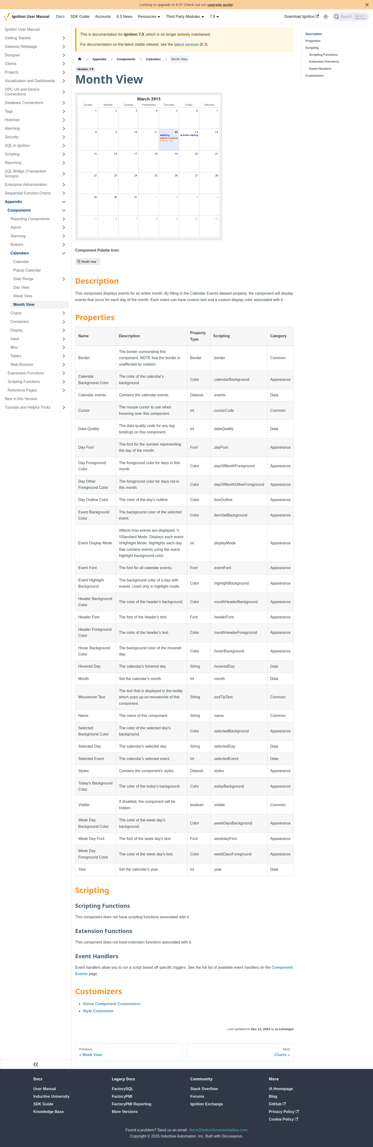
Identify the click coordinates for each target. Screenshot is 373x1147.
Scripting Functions (323, 54)
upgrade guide (219, 5)
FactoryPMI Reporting (131, 1104)
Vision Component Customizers (111, 1004)
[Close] (367, 4)
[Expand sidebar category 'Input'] (64, 339)
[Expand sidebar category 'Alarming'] (64, 128)
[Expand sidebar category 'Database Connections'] (64, 103)
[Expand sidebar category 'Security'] (64, 137)
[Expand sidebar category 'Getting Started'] (64, 38)
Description (313, 34)
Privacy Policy (284, 1112)
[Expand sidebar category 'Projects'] (64, 72)
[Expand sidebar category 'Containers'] (64, 322)
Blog (273, 1096)
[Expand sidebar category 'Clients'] (64, 64)
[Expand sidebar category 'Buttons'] (64, 244)
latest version (186, 44)
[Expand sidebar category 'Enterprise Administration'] (64, 185)
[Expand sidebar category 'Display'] (64, 330)
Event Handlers (320, 68)
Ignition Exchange (206, 1104)
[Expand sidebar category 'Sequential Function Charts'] (64, 193)
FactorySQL (122, 1089)
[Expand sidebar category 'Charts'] (64, 313)
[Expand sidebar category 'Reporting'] (64, 163)
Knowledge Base (48, 1112)
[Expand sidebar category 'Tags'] (64, 111)
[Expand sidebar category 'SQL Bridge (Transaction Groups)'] (64, 174)
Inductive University (51, 1096)
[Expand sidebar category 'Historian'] (64, 120)
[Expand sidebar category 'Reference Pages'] (64, 390)
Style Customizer (98, 1011)
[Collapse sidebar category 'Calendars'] (64, 253)
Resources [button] (147, 17)
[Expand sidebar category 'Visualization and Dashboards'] (64, 81)
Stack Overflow (204, 1089)
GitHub (277, 1104)
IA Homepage (281, 1089)
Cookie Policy (283, 1119)
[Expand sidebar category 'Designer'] (64, 55)
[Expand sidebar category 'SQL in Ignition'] (64, 145)
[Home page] (79, 59)
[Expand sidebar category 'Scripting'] (64, 154)
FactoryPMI (122, 1096)
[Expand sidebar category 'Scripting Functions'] (64, 382)
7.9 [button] (212, 17)
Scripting (312, 48)
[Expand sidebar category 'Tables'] (64, 356)
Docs (60, 17)
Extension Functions (324, 61)
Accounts (103, 17)
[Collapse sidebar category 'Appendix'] (64, 202)
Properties (312, 41)
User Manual (44, 1089)
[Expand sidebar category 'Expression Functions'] (64, 373)
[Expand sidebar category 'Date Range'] (64, 279)
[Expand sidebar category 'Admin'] (64, 227)
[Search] (350, 16)
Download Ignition (301, 17)
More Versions (125, 1112)
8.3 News (125, 17)
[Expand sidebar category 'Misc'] (64, 347)
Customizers (314, 75)
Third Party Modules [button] (183, 17)
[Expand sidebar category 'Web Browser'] (64, 364)
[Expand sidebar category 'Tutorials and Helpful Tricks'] (64, 407)
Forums (197, 1096)
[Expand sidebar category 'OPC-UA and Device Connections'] (64, 92)
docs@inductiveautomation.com (218, 1130)
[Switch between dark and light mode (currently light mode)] (325, 16)
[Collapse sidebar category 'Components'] (64, 210)
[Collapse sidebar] (35, 1064)
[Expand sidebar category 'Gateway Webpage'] (64, 46)
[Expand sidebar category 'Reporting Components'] (64, 219)
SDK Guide (79, 17)
